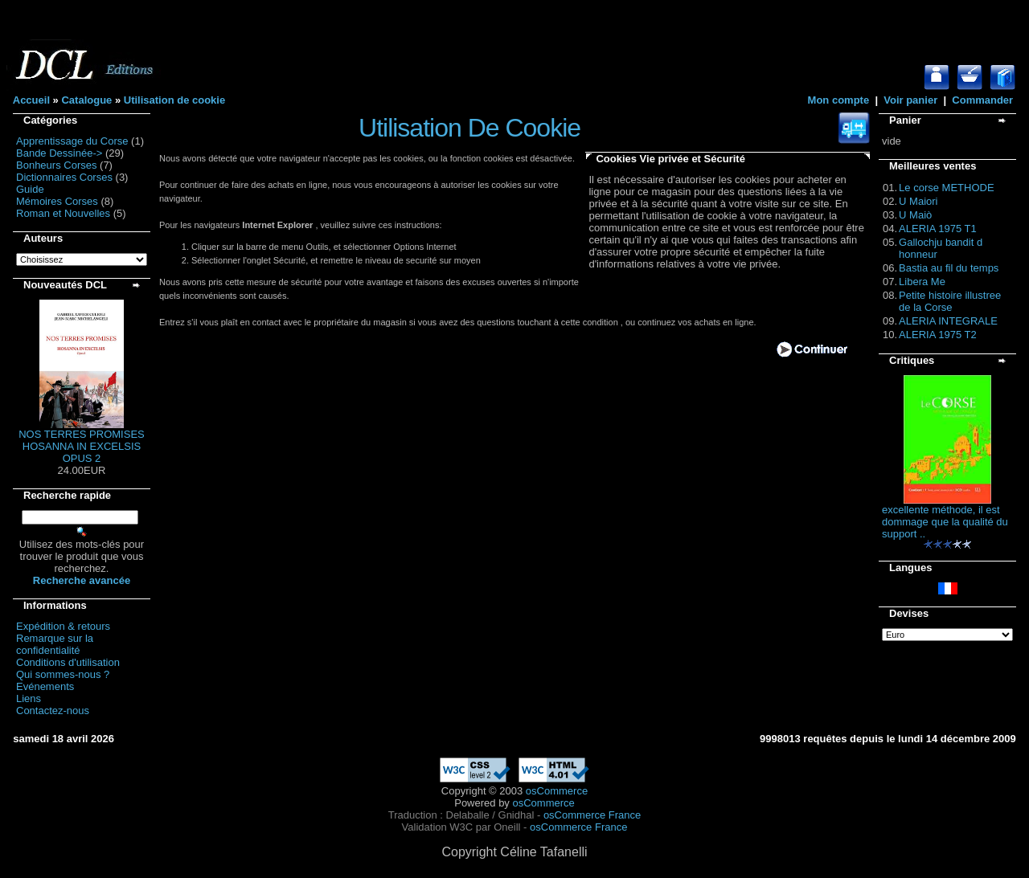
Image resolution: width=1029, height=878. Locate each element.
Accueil (31, 100)
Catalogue (86, 100)
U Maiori (918, 201)
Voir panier (910, 100)
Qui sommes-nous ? (62, 674)
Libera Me (922, 282)
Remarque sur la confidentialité (54, 644)
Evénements (45, 686)
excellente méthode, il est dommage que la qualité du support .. (945, 522)
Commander (982, 100)
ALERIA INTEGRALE (948, 321)
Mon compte (839, 100)
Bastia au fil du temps (948, 268)
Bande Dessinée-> (59, 153)
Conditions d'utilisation (68, 662)
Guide (30, 189)
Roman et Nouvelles (63, 213)
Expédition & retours (63, 626)
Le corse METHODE (946, 188)
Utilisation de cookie (174, 100)
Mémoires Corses (57, 201)
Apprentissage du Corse (72, 141)
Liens (28, 698)
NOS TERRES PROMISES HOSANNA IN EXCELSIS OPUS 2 (81, 446)
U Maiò (915, 215)
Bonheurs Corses (56, 165)
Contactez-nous (52, 710)
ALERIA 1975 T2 (938, 335)
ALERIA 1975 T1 (938, 229)
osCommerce (557, 791)
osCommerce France (592, 815)
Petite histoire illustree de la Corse (950, 301)
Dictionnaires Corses (64, 177)
